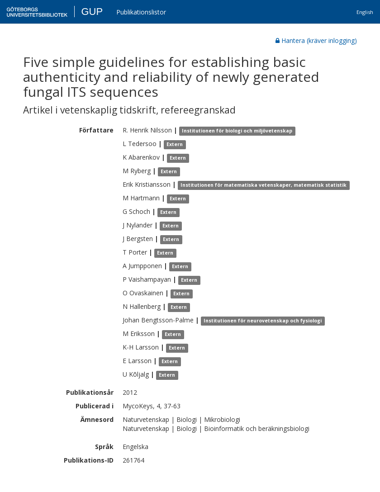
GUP (92, 11)
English (364, 12)
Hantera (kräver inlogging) (316, 40)
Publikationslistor (141, 12)
